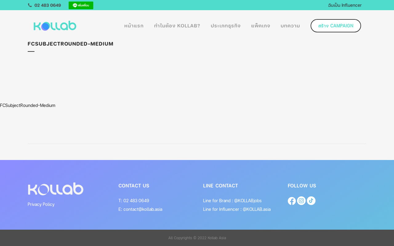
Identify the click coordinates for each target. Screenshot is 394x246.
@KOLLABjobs (248, 200)
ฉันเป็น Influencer (345, 5)
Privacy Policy (41, 204)
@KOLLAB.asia (257, 209)
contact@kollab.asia (142, 209)
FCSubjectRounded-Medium (27, 105)
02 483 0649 (136, 200)
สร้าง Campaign (335, 26)
